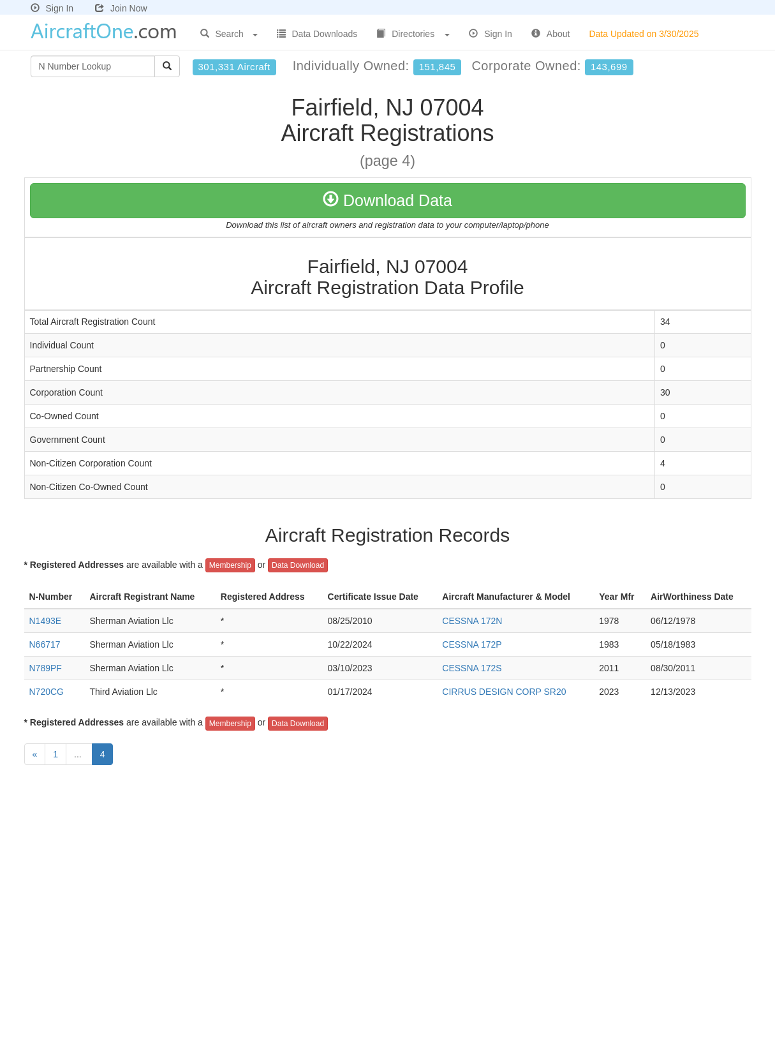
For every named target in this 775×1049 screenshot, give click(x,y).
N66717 (45, 644)
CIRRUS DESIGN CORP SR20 (504, 692)
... (79, 754)
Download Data (387, 200)
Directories (413, 34)
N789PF (45, 668)
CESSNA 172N (472, 621)
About (550, 34)
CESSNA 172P (471, 644)
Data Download (298, 565)
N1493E (45, 621)
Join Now (121, 8)
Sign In (52, 8)
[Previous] (35, 754)
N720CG (46, 692)
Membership (230, 565)
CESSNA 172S (471, 668)
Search (229, 34)
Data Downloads (317, 34)
